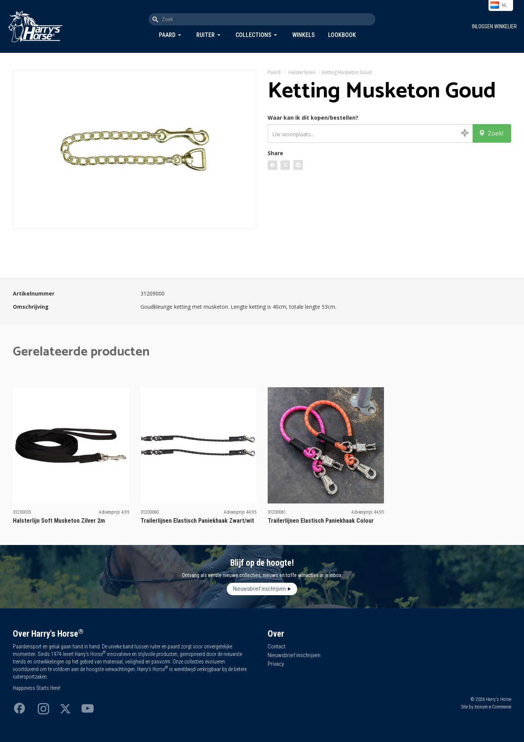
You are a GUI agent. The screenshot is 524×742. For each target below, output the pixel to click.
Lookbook (342, 34)
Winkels (303, 34)
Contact (276, 646)
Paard (167, 34)
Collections (253, 34)
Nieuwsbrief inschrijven (259, 588)
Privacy (276, 663)
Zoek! (491, 133)
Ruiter (205, 34)
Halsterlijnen (301, 72)
